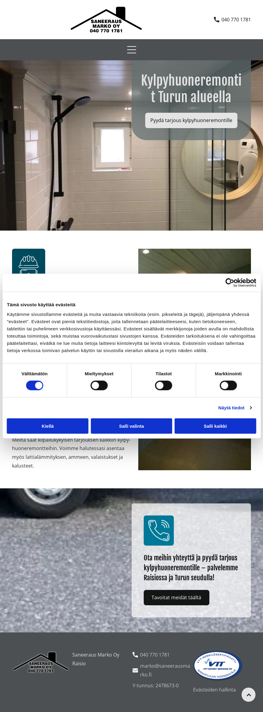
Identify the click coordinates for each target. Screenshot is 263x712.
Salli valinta (131, 426)
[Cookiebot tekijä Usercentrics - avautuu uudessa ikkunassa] (229, 282)
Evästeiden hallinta (214, 689)
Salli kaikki (215, 426)
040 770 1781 (236, 19)
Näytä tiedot (231, 407)
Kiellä (48, 426)
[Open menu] (131, 49)
